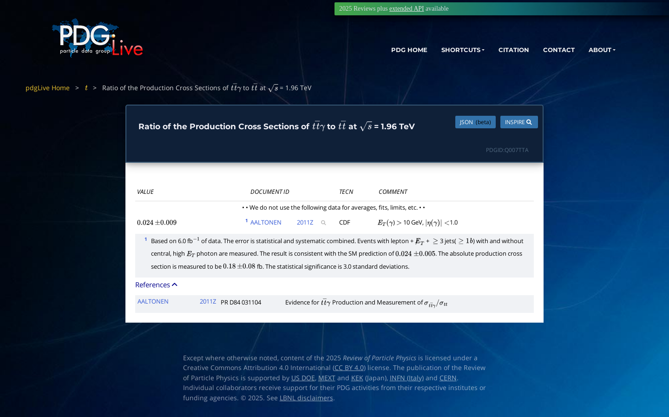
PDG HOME (388, 50)
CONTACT (552, 50)
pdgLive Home (48, 87)
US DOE (303, 378)
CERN (448, 378)
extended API (406, 8)
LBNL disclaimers (306, 398)
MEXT (326, 378)
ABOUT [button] (597, 50)
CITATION (504, 50)
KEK (357, 378)
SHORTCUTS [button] (445, 50)
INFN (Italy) (407, 378)
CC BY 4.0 (349, 368)
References (157, 284)
